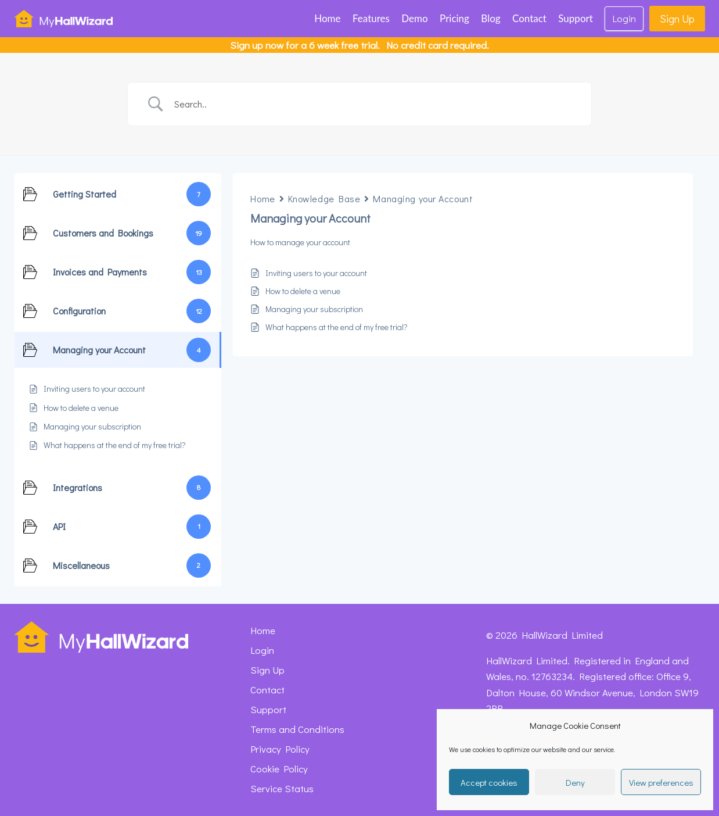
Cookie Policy (279, 768)
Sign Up (677, 19)
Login (624, 18)
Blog (490, 18)
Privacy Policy (280, 749)
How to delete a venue (302, 290)
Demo (414, 18)
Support (575, 18)
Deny (575, 782)
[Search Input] (374, 104)
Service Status (282, 788)
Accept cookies (489, 782)
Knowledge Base (324, 198)
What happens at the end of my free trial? (336, 326)
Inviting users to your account (316, 272)
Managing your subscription (314, 308)
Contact (529, 18)
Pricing (454, 18)
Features (371, 18)
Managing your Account (423, 198)
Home (327, 18)
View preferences (661, 782)
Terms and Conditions (297, 729)
